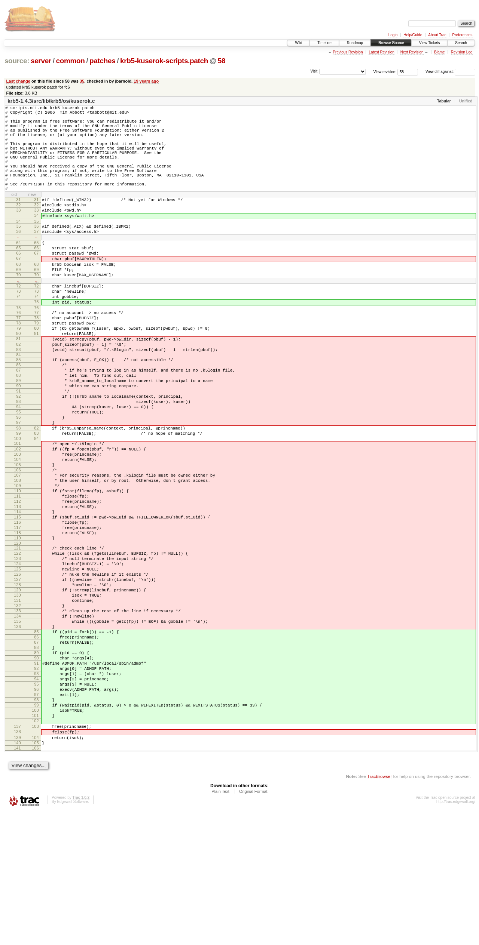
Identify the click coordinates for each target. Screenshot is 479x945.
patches (102, 61)
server (41, 61)
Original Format (253, 925)
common (70, 61)
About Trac (437, 35)
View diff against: (450, 72)
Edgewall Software (72, 935)
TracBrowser (379, 909)
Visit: (314, 71)
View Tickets (429, 43)
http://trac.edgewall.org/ (455, 935)
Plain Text (220, 925)
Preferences (462, 35)
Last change (18, 81)
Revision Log (462, 52)
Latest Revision (381, 52)
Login (392, 35)
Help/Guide (412, 35)
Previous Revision (348, 52)
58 (221, 61)
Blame (439, 52)
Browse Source (391, 43)
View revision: (385, 72)
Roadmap (355, 43)
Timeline (324, 43)
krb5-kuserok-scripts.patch (164, 61)
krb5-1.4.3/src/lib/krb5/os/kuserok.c (51, 101)
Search (461, 43)
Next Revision (412, 52)
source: (16, 61)
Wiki (298, 43)
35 (82, 81)
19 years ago (146, 81)
